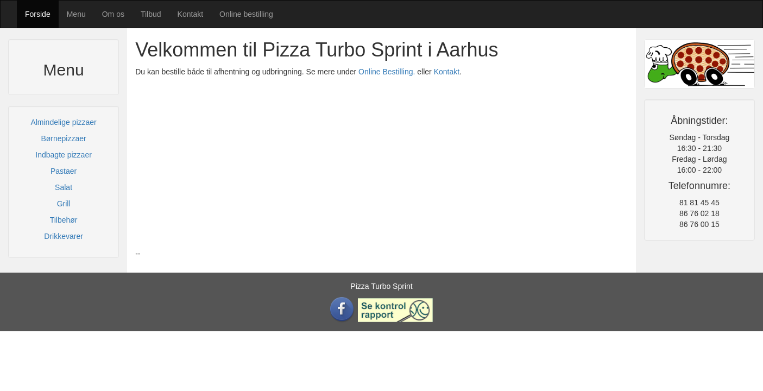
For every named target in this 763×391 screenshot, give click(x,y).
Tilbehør (64, 220)
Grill (64, 203)
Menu (76, 14)
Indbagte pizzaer (63, 154)
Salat (63, 187)
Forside (38, 14)
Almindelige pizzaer (63, 122)
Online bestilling (246, 14)
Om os (113, 14)
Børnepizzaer (63, 138)
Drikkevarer (63, 236)
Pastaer (64, 171)
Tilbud (151, 14)
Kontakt (190, 14)
